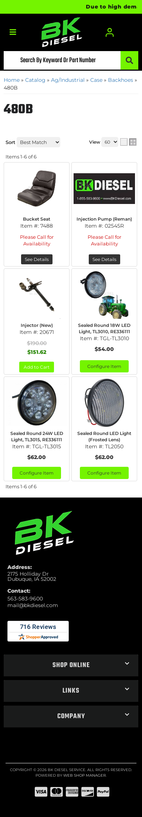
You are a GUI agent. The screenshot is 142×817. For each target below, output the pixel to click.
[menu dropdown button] (13, 32)
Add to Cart (37, 367)
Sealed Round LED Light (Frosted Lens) (104, 436)
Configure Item (104, 366)
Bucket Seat (36, 219)
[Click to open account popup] (110, 32)
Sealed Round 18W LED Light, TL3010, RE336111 (104, 328)
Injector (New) (37, 325)
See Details (37, 259)
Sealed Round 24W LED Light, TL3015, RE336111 (36, 436)
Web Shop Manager (84, 775)
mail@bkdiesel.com (32, 605)
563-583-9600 (25, 598)
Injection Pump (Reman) (104, 219)
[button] (71, 60)
